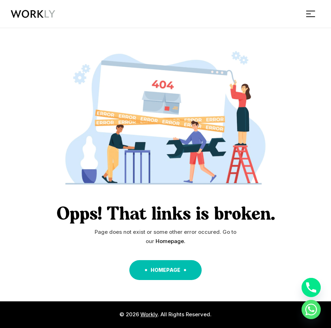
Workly (149, 314)
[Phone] (311, 287)
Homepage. (170, 241)
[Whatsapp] (311, 309)
